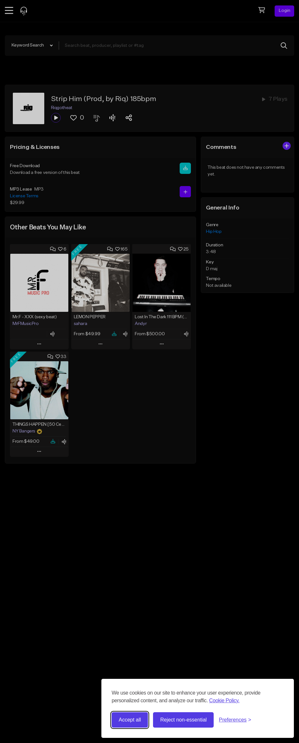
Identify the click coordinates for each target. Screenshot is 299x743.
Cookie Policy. (224, 700)
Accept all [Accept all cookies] (130, 719)
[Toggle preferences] (235, 720)
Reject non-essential (183, 719)
